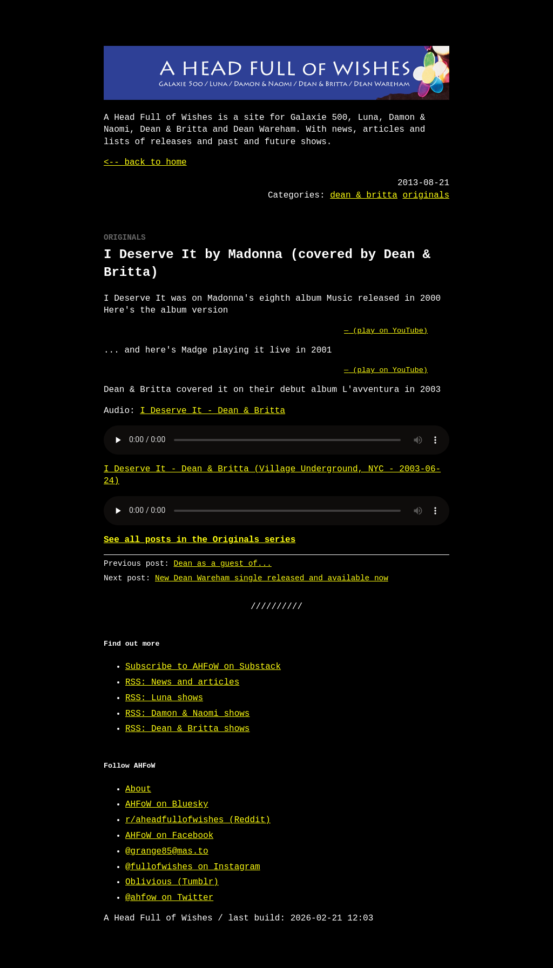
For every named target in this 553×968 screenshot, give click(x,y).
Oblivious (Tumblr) (172, 882)
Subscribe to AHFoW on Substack (203, 667)
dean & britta (363, 195)
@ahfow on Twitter (169, 898)
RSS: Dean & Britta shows (187, 729)
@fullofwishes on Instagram (192, 867)
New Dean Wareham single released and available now (271, 578)
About (138, 789)
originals (426, 195)
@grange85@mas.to (166, 851)
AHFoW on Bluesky (166, 804)
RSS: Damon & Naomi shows (187, 714)
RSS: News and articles (182, 682)
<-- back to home (145, 162)
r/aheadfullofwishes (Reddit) (198, 820)
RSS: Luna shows (164, 698)
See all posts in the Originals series (199, 540)
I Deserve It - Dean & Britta (212, 411)
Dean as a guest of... (223, 563)
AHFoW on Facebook (169, 836)
